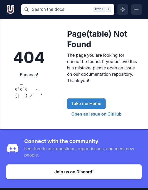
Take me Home (86, 103)
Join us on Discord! (73, 171)
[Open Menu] (136, 9)
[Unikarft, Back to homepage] (11, 9)
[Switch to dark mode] (122, 9)
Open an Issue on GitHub (96, 114)
